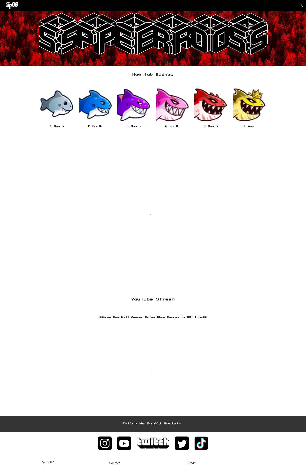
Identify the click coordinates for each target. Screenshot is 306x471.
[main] (153, 75)
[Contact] (114, 462)
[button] (301, 5)
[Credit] (191, 462)
